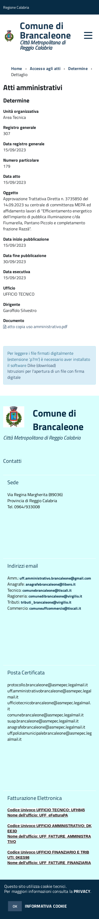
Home (16, 68)
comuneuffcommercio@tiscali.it (55, 608)
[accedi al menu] (88, 35)
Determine (77, 68)
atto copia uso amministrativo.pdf (35, 326)
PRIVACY (82, 891)
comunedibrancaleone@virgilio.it (55, 596)
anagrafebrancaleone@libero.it (51, 584)
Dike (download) (41, 365)
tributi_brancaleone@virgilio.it (46, 602)
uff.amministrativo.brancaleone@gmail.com (55, 578)
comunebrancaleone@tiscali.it (47, 590)
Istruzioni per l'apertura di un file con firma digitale (45, 374)
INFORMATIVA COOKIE (46, 906)
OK (15, 906)
